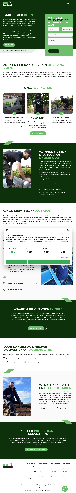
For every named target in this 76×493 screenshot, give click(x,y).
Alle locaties (54, 476)
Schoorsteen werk (31, 471)
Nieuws (65, 471)
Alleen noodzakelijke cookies (16, 262)
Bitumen (41, 468)
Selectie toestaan (38, 262)
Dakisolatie (41, 476)
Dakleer (41, 474)
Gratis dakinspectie (31, 466)
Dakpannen (42, 466)
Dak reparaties (30, 468)
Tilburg (52, 466)
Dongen (53, 474)
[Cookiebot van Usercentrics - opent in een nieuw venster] (63, 230)
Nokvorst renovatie (32, 474)
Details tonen (64, 257)
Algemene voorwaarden (27, 485)
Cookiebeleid (51, 485)
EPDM (40, 471)
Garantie (65, 476)
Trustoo (24, 51)
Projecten (65, 474)
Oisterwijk (53, 471)
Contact (65, 466)
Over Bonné (66, 468)
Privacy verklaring (41, 485)
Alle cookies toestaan (60, 262)
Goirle (52, 468)
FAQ (64, 479)
